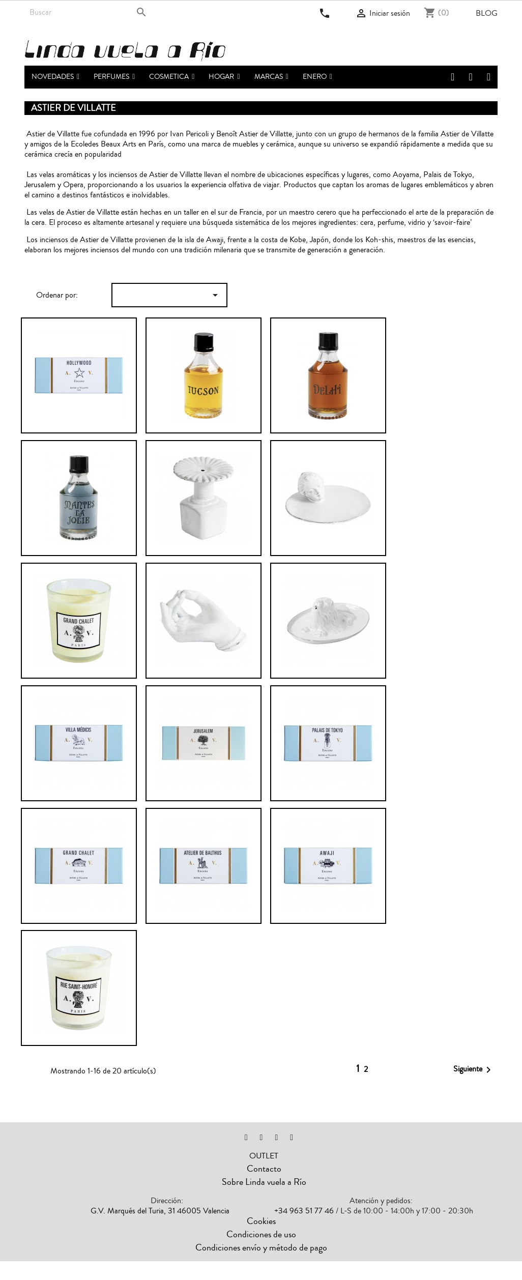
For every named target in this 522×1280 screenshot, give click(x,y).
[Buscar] (89, 12)
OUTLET (263, 1155)
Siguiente (474, 1070)
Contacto (264, 1168)
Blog (487, 13)
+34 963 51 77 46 (304, 1210)
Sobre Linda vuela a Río (264, 1181)
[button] (114, 77)
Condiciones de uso (261, 1234)
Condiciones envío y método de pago (261, 1247)
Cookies (261, 1221)
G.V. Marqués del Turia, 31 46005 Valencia (160, 1210)
